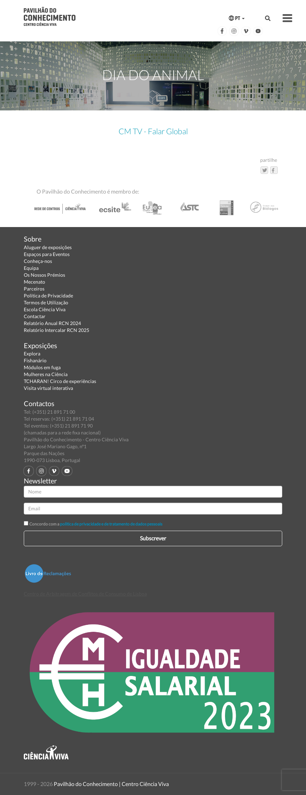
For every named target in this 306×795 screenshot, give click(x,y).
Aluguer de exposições (48, 247)
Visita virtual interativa (48, 388)
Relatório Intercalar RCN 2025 (56, 330)
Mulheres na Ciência (46, 374)
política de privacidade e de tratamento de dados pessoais (111, 524)
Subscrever (153, 538)
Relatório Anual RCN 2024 (52, 323)
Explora (32, 353)
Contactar (34, 316)
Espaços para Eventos (47, 254)
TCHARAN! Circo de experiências (60, 381)
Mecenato (34, 282)
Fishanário (35, 360)
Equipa (31, 268)
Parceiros (34, 289)
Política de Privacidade (48, 295)
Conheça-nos (38, 261)
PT (237, 18)
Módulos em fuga (42, 367)
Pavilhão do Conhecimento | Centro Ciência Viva (111, 784)
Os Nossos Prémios (44, 275)
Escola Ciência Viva (44, 309)
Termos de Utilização (46, 302)
